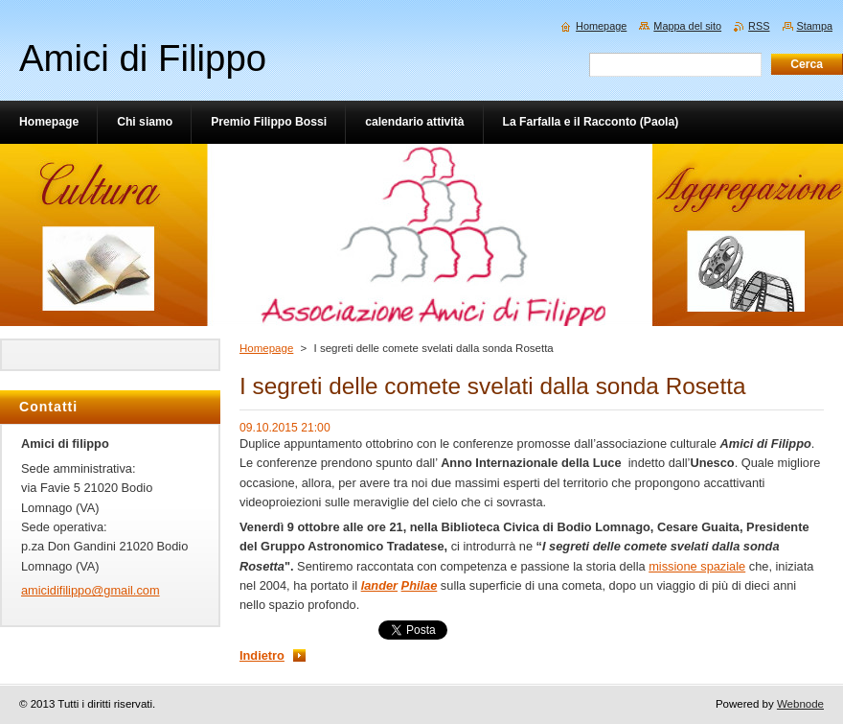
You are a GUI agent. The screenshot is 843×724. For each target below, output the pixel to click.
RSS (758, 26)
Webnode (800, 704)
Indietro (262, 655)
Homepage (266, 348)
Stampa (814, 26)
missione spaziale (697, 566)
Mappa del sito (687, 26)
